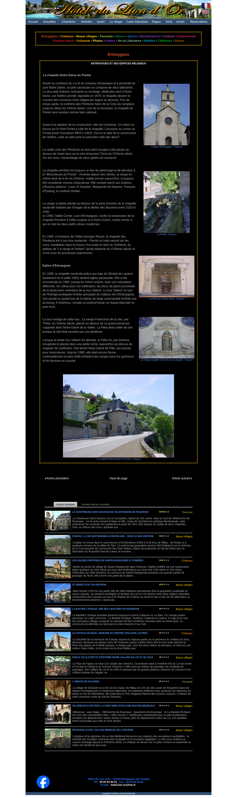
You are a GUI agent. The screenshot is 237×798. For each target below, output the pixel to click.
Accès (180, 21)
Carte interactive (137, 21)
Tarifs (168, 21)
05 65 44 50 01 (108, 781)
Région (156, 21)
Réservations (198, 21)
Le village (116, 21)
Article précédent (57, 478)
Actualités (49, 21)
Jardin (101, 21)
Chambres (68, 21)
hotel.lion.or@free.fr (123, 784)
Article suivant (182, 478)
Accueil (33, 21)
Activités (86, 21)
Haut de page (118, 478)
